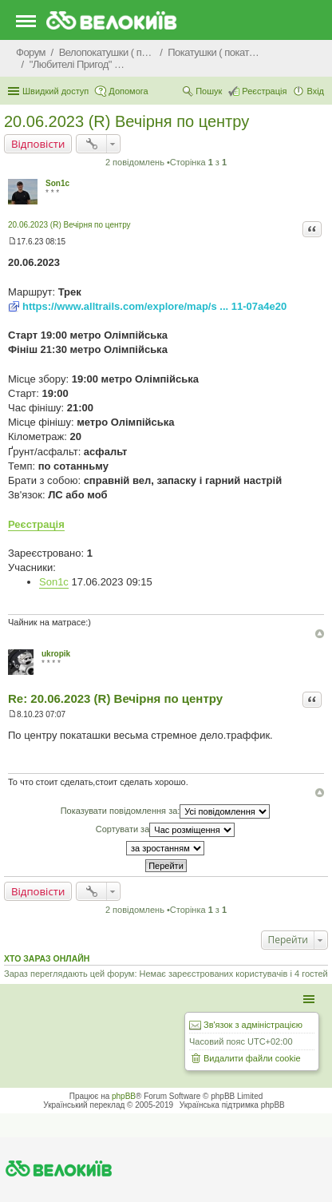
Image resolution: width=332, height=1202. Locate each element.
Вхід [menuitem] (315, 91)
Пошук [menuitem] (209, 91)
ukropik (56, 653)
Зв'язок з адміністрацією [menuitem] (253, 1024)
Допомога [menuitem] (128, 91)
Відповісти (38, 144)
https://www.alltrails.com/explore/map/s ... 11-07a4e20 (154, 306)
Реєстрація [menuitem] (264, 91)
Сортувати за (165, 830)
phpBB (124, 1096)
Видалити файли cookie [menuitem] (252, 1058)
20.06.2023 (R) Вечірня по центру (126, 121)
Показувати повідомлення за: (166, 811)
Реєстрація (36, 524)
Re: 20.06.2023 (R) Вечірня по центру (115, 698)
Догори (319, 633)
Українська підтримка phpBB (232, 1105)
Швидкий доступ (55, 91)
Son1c (57, 183)
